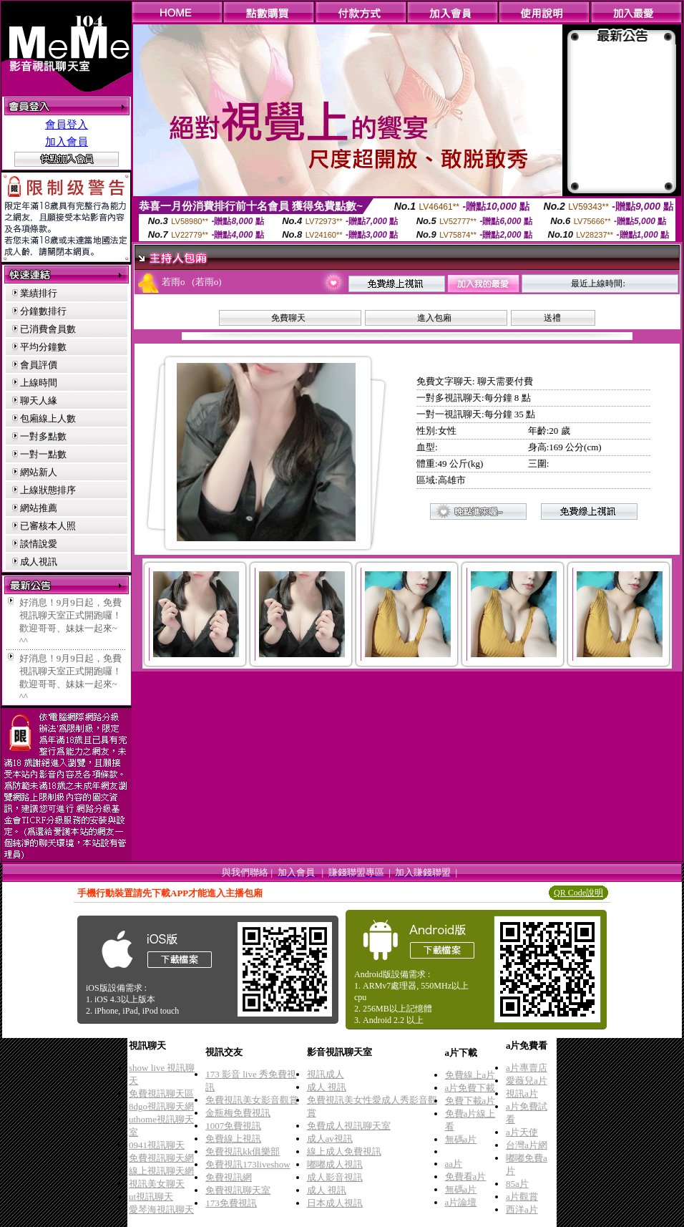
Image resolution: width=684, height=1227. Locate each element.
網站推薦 (38, 508)
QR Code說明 (578, 893)
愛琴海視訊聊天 (161, 1209)
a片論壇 (461, 1202)
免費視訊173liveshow (247, 1164)
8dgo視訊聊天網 (161, 1106)
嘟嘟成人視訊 (335, 1164)
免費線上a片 (470, 1075)
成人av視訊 (330, 1138)
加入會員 (66, 141)
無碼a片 (461, 1139)
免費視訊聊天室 (237, 1190)
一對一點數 (43, 454)
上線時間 (38, 382)
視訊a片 (522, 1093)
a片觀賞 (522, 1196)
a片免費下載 (470, 1087)
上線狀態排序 (48, 490)
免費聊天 (288, 318)
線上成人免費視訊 (344, 1151)
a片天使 (522, 1132)
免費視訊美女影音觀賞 (251, 1100)
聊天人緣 (38, 400)
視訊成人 (325, 1074)
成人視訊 (38, 561)
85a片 (517, 1183)
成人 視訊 (326, 1087)
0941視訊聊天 (157, 1145)
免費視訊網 (228, 1177)
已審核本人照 (48, 525)
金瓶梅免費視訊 (237, 1112)
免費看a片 (466, 1176)
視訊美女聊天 (157, 1183)
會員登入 (66, 124)
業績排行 (38, 293)
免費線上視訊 (233, 1138)
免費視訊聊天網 (161, 1158)
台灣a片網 (526, 1145)
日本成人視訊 (335, 1203)
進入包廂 (434, 318)
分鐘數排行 (43, 311)
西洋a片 (522, 1209)
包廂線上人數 (48, 418)
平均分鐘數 (43, 346)
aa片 (454, 1163)
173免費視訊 (231, 1203)
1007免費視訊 (233, 1125)
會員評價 (38, 364)
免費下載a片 (470, 1100)
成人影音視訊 (335, 1177)
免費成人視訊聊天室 (349, 1125)
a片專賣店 (526, 1067)
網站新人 (38, 472)
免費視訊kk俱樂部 (242, 1151)
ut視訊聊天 (151, 1196)
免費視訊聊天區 (161, 1093)
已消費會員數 (48, 329)
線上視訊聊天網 (161, 1170)
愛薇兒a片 (526, 1080)
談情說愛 (38, 543)
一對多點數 (43, 436)
